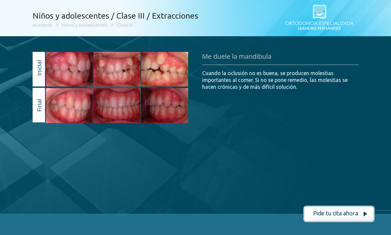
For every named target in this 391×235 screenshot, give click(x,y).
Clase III (124, 25)
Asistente (42, 25)
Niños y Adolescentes (84, 25)
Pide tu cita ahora (335, 213)
